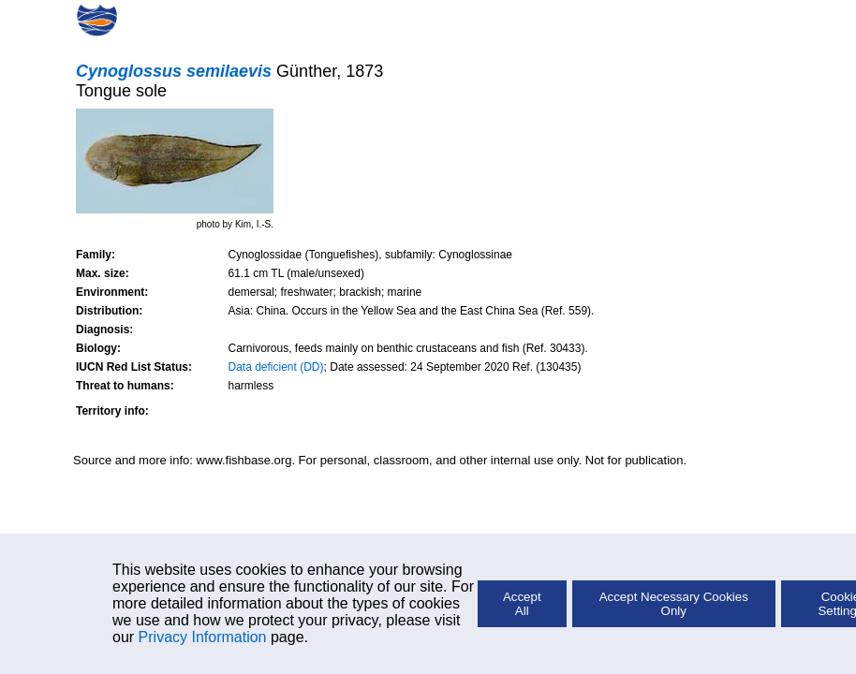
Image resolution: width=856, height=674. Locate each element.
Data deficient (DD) (276, 367)
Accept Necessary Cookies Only (673, 604)
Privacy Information (203, 637)
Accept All (522, 604)
